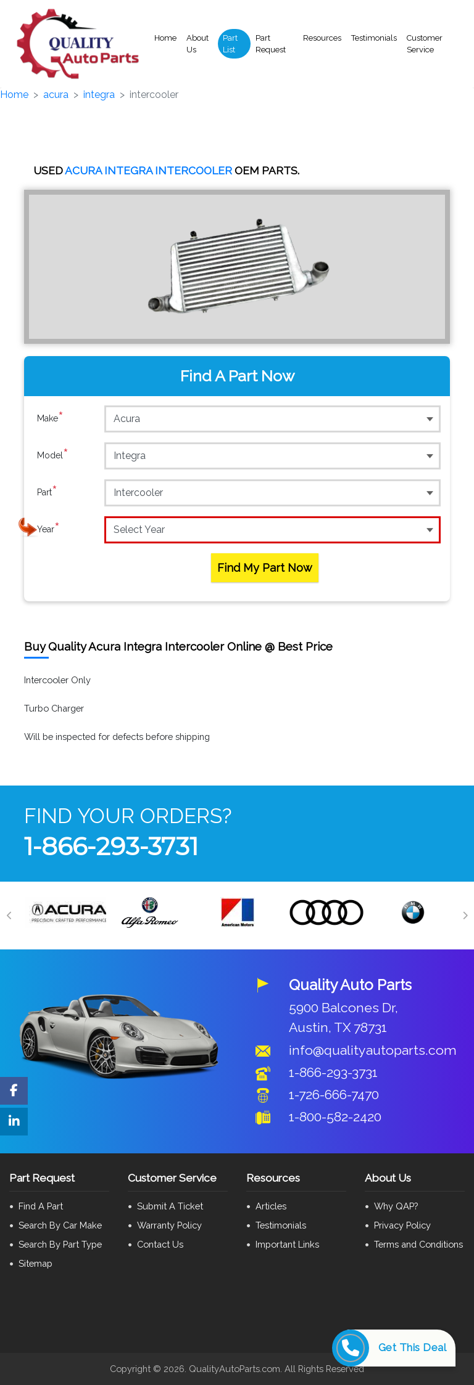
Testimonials (374, 38)
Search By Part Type (60, 1244)
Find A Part (41, 1206)
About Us (197, 44)
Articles (271, 1206)
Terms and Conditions (418, 1244)
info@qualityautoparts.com (373, 1050)
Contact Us (160, 1244)
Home (165, 38)
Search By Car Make (60, 1225)
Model (53, 455)
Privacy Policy (402, 1225)
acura (56, 94)
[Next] (465, 915)
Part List (230, 44)
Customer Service (425, 44)
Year (48, 529)
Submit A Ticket (170, 1206)
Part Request (271, 44)
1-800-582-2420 (335, 1116)
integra (99, 94)
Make (50, 418)
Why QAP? (396, 1206)
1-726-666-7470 (334, 1094)
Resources (322, 38)
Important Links (287, 1244)
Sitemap (35, 1263)
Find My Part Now (264, 567)
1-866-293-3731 (111, 846)
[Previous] (9, 915)
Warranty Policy (169, 1225)
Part (47, 492)
